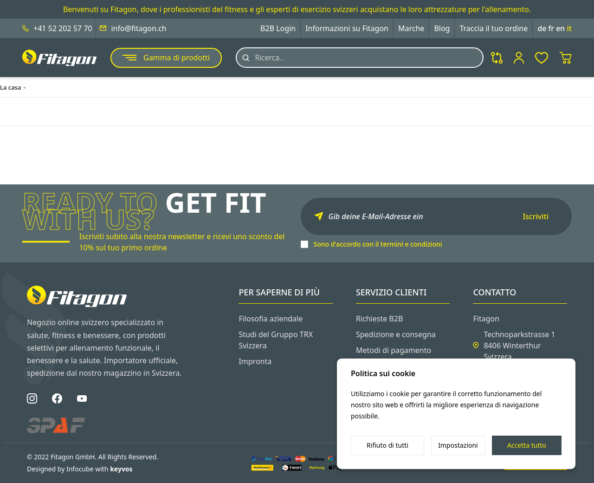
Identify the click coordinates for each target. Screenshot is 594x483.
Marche (411, 28)
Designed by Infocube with (80, 468)
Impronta (255, 361)
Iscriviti (536, 216)
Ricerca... (270, 57)
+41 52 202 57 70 (62, 28)
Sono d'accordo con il (378, 244)
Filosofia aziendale (271, 318)
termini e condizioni (411, 244)
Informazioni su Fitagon (346, 28)
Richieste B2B (379, 318)
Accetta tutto (526, 445)
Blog (442, 28)
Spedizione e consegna (396, 334)
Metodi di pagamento (393, 350)
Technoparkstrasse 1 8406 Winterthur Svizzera (519, 345)
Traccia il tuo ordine (493, 28)
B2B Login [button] (278, 28)
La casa (10, 87)
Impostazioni (458, 445)
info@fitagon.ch (138, 28)
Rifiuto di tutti (387, 445)
